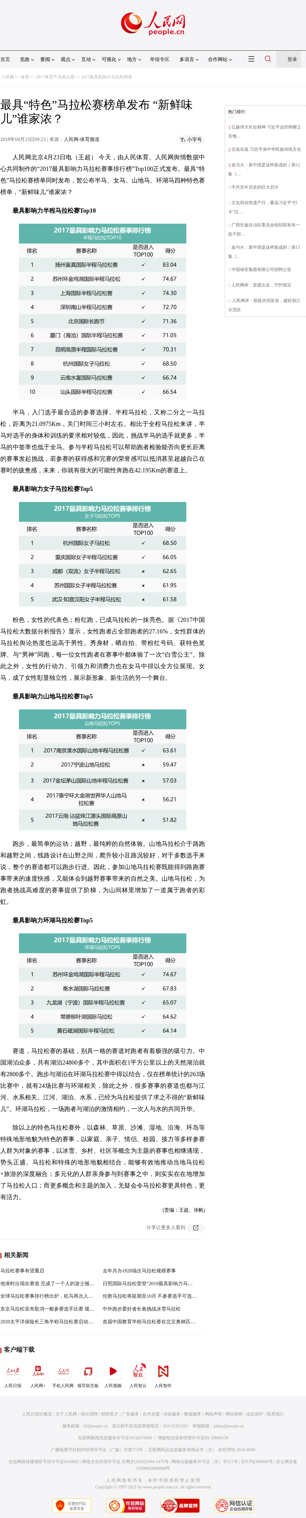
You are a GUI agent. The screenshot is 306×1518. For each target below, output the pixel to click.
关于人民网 (66, 1414)
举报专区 (159, 59)
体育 (25, 77)
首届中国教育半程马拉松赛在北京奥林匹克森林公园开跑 (164, 1321)
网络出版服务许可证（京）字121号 (205, 1461)
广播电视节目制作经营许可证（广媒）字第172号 (97, 1450)
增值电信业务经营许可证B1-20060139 (193, 1438)
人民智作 (163, 1374)
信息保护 (254, 1414)
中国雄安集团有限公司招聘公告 (261, 269)
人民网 (7, 77)
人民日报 (13, 1374)
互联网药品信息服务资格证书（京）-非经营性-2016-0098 (201, 1450)
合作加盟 (151, 1414)
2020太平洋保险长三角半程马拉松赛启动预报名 (51, 1321)
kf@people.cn (96, 1426)
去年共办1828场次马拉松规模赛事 (139, 1270)
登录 (292, 59)
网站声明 (213, 1414)
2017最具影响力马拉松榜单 (106, 77)
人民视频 (113, 1374)
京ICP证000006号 (257, 1461)
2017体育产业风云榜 (55, 77)
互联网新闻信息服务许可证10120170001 (115, 1438)
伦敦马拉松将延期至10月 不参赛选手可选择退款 (154, 1296)
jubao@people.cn (229, 1426)
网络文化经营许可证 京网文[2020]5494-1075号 (125, 1461)
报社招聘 (89, 1414)
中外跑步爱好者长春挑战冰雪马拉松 (142, 1308)
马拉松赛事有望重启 (22, 1270)
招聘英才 (109, 1414)
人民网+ (38, 1374)
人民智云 (138, 1374)
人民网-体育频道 (82, 139)
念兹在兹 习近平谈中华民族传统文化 (266, 149)
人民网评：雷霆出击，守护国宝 (261, 285)
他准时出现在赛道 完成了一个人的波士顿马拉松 (52, 1283)
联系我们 (275, 1414)
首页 (5, 59)
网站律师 (233, 1414)
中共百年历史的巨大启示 (255, 187)
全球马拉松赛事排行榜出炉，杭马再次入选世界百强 (56, 1296)
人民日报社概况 (37, 1414)
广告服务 (130, 1414)
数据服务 (192, 1414)
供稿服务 (171, 1414)
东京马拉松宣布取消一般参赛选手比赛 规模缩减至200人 (60, 1308)
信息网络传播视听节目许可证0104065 (44, 1461)
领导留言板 (88, 1374)
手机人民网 (63, 1374)
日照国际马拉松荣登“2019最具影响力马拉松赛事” (156, 1283)
